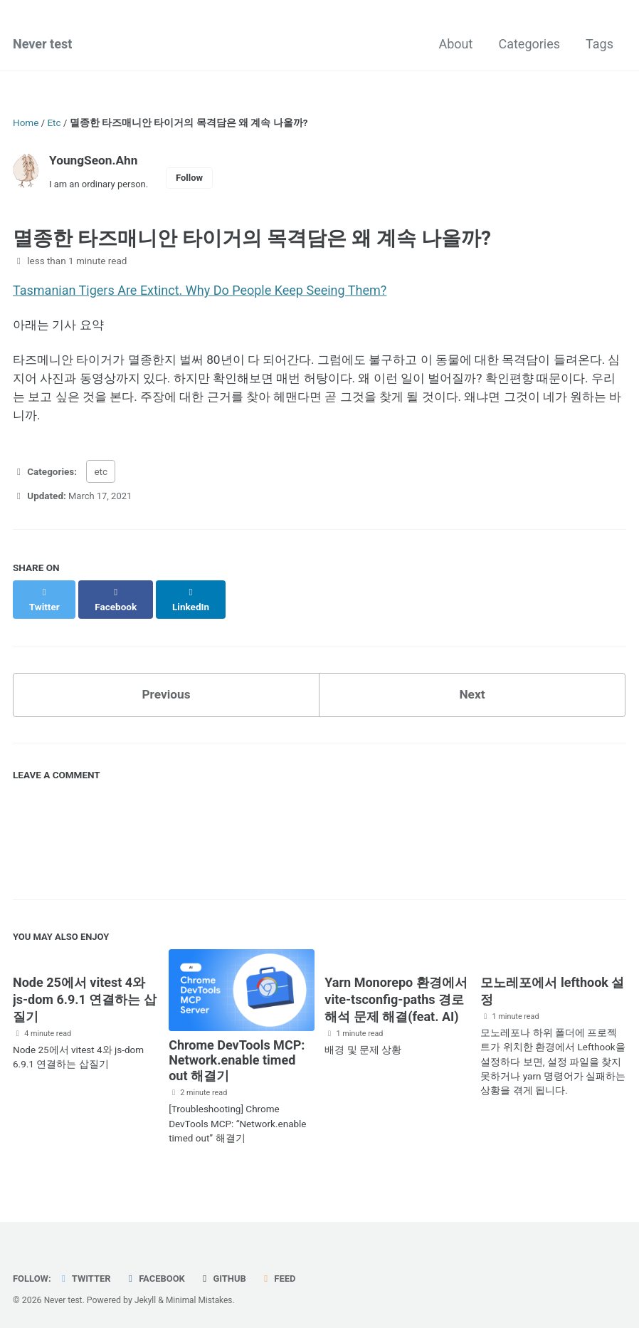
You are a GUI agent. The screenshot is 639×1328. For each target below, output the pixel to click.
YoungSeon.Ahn (95, 160)
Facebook (159, 1273)
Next (472, 688)
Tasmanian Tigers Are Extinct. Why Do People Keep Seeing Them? (199, 292)
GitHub (228, 1273)
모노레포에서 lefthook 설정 (552, 987)
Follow (194, 178)
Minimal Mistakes (202, 1295)
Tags (599, 45)
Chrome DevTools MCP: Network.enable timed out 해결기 (237, 1056)
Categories (529, 45)
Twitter (86, 1273)
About (456, 45)
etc (100, 478)
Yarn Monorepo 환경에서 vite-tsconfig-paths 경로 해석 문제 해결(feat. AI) (395, 995)
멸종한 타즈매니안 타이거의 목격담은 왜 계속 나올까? (252, 240)
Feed (285, 1273)
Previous (166, 688)
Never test (42, 45)
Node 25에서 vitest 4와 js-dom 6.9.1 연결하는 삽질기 (85, 995)
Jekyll (147, 1295)
